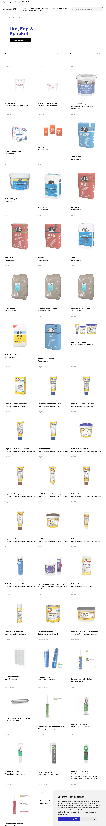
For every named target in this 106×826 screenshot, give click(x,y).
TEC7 (40, 547)
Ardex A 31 (75, 207)
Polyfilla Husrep (77, 584)
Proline (7, 66)
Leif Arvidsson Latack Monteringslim (52, 801)
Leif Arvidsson (43, 640)
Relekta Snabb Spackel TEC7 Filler (51, 584)
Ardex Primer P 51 (11, 355)
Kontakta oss (62, 8)
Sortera (99, 54)
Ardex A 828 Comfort (46, 359)
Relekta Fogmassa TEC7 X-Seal (83, 771)
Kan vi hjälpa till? (11, 2)
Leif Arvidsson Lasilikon (14, 824)
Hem (4, 17)
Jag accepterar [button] (63, 819)
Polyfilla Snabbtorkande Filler (82, 404)
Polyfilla (74, 316)
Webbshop (33, 10)
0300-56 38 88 (25, 2)
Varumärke (85, 54)
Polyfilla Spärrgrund (45, 632)
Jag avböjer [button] (75, 819)
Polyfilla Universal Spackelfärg (49, 494)
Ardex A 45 (9, 258)
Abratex (41, 734)
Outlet (41, 10)
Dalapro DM (42, 147)
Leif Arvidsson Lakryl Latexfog (82, 679)
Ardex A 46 (42, 258)
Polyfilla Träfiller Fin (12, 539)
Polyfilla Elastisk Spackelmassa (17, 449)
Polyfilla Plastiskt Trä (79, 539)
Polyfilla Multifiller (44, 449)
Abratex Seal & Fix (45, 772)
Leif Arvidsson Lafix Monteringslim (51, 726)
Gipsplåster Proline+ (12, 677)
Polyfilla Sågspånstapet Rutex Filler (51, 404)
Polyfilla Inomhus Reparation (16, 404)
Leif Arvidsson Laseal (46, 677)
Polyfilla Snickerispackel (14, 494)
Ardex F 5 (74, 258)
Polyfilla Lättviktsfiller (79, 342)
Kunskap (45, 8)
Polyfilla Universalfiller (79, 449)
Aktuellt (52, 8)
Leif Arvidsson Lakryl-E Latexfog (17, 718)
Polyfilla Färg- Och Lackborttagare (84, 632)
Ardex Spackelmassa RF (14, 584)
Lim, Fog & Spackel (21, 17)
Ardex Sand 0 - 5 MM (13, 308)
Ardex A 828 (76, 157)
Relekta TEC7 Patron (79, 724)
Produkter (24, 8)
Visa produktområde (20, 40)
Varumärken (35, 8)
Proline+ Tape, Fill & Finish (48, 103)
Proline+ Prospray (11, 103)
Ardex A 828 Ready (78, 104)
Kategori (71, 54)
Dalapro (41, 114)
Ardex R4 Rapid (11, 199)
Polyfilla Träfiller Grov (46, 539)
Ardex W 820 (43, 207)
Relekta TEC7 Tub (12, 771)
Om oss (24, 10)
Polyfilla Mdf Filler (78, 494)
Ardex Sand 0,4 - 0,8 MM (47, 308)
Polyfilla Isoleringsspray (14, 632)
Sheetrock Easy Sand (13, 151)
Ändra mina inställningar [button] (89, 819)
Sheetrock (8, 114)
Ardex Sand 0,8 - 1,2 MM (80, 308)
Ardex (73, 66)
